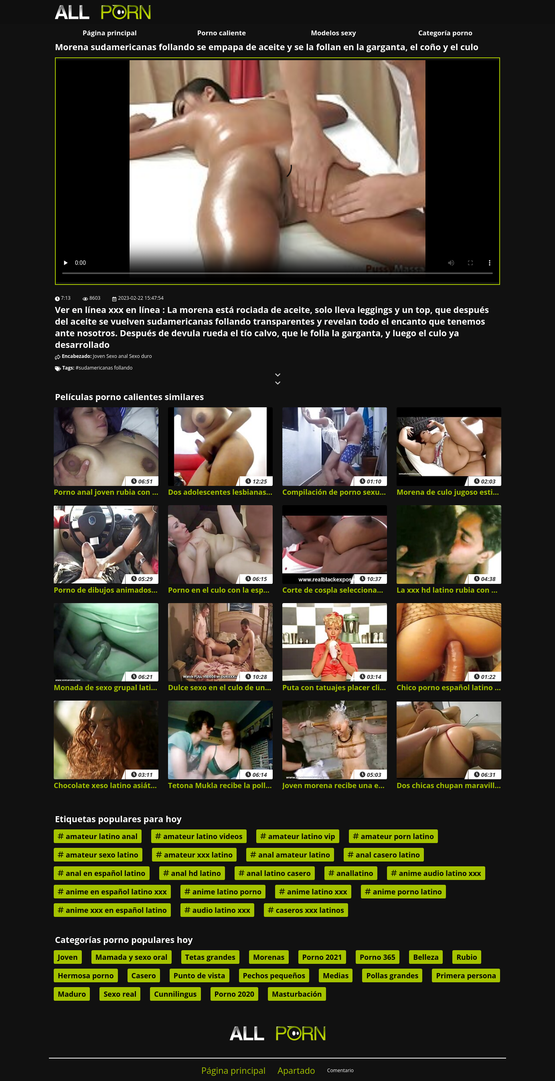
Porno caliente (221, 32)
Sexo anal (117, 356)
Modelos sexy (333, 32)
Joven (99, 356)
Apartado (296, 1070)
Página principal (110, 32)
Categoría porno (445, 32)
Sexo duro (140, 356)
